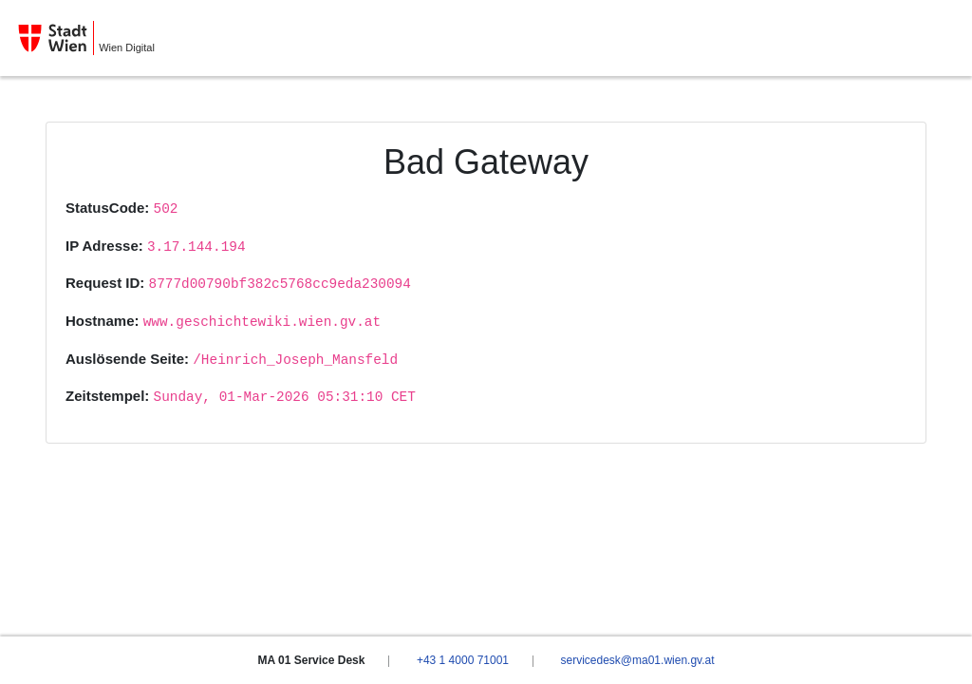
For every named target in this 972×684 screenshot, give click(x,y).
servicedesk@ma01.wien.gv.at (637, 660)
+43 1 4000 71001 (463, 660)
